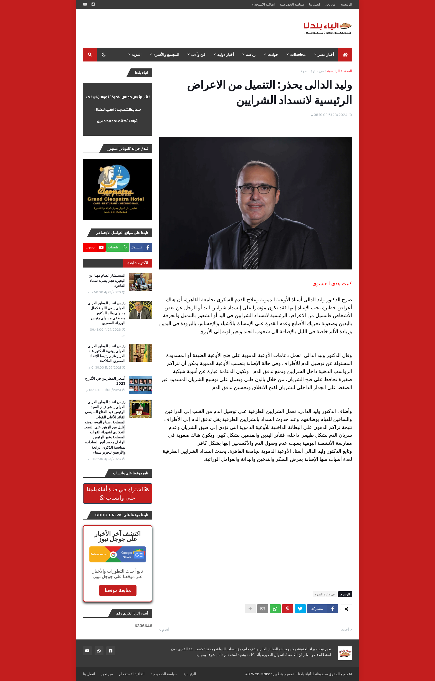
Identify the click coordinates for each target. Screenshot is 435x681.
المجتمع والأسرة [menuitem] (166, 54)
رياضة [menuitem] (251, 54)
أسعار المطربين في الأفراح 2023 (105, 381)
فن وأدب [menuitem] (198, 54)
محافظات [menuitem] (298, 54)
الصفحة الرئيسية (339, 71)
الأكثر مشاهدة (137, 263)
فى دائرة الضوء (312, 71)
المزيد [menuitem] (136, 54)
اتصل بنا (314, 4)
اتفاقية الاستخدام (263, 4)
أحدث (345, 629)
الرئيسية (346, 4)
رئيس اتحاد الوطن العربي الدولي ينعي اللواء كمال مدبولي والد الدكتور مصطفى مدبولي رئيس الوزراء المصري (106, 313)
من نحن (330, 4)
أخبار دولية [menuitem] (225, 54)
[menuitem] (345, 54)
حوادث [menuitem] (272, 54)
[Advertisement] (184, 28)
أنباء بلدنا (304, 674)
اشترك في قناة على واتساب (118, 493)
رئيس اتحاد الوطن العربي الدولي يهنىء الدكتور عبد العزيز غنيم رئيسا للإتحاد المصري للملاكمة (106, 354)
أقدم (165, 629)
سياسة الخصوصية (292, 4)
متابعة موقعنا (118, 590)
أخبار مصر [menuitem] (326, 54)
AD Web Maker (258, 674)
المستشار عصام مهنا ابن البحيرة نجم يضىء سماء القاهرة (106, 280)
